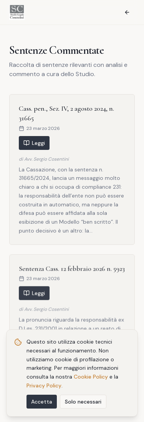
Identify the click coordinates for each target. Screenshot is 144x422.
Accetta (41, 402)
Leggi (34, 143)
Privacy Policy (43, 386)
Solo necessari (83, 402)
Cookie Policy (91, 377)
